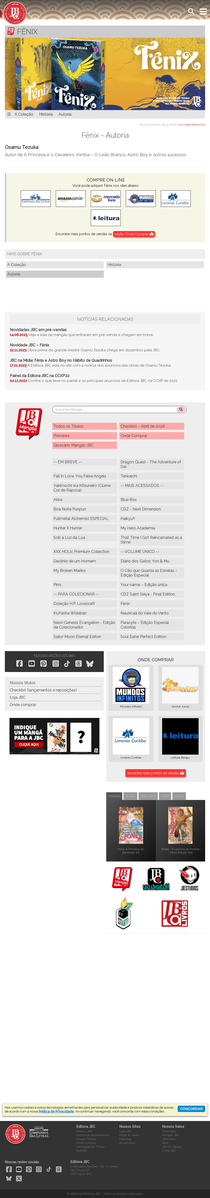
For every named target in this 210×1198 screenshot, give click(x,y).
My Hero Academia (138, 528)
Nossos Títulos (86, 1139)
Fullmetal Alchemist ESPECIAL (81, 518)
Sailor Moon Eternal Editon (77, 636)
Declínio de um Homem (74, 561)
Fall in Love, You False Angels (79, 476)
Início (143, 124)
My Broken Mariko (69, 570)
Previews (61, 435)
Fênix (172, 124)
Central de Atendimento (92, 1135)
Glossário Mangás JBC (73, 445)
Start (165, 1143)
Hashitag (125, 1139)
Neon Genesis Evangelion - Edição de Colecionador (84, 624)
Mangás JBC (158, 124)
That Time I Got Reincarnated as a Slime (151, 539)
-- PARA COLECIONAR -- (76, 594)
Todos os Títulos (68, 426)
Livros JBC (169, 1150)
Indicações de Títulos (90, 1146)
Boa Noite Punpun (69, 509)
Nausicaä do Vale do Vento (145, 613)
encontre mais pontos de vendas (155, 773)
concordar (191, 1109)
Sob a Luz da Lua (69, 537)
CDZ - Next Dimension (141, 509)
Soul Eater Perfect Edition (143, 636)
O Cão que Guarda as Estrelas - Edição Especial (149, 572)
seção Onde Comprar (134, 234)
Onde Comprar (134, 435)
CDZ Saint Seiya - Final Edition (148, 594)
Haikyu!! (128, 518)
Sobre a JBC (84, 1131)
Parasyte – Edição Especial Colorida (145, 624)
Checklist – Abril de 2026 (143, 426)
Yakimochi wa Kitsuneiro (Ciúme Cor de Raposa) (82, 487)
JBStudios (168, 1139)
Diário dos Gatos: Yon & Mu (145, 561)
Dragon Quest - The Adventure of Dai (151, 464)
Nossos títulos (22, 683)
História (46, 114)
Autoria (65, 114)
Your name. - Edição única (144, 584)
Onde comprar (23, 704)
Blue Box (129, 499)
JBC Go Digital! (172, 1146)
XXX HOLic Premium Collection (81, 551)
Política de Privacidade (56, 1111)
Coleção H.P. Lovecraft (74, 603)
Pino (57, 584)
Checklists (169, 1131)
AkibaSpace (127, 1143)
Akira (57, 499)
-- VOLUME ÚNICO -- (140, 551)
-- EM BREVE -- (67, 462)
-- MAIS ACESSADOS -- (142, 485)
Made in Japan (129, 1135)
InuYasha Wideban (70, 613)
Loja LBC (125, 1131)
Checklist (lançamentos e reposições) (43, 690)
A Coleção (24, 114)
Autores (81, 1150)
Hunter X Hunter (67, 528)
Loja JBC (18, 697)
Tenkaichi (129, 476)
